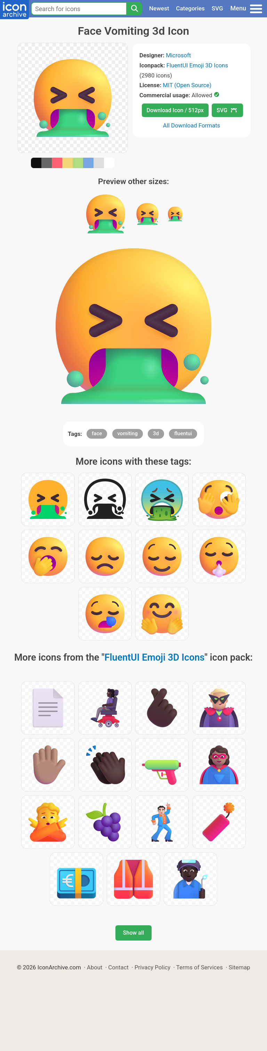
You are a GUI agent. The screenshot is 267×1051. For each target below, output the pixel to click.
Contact (118, 967)
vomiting (128, 433)
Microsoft (178, 55)
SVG (217, 8)
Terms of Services (199, 967)
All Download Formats (191, 125)
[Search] (134, 8)
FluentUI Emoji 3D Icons (197, 65)
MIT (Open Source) (187, 85)
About (95, 967)
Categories (190, 8)
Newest (159, 8)
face (97, 433)
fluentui (183, 433)
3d (156, 433)
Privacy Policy (152, 967)
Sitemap (239, 967)
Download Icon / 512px (175, 110)
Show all (133, 932)
